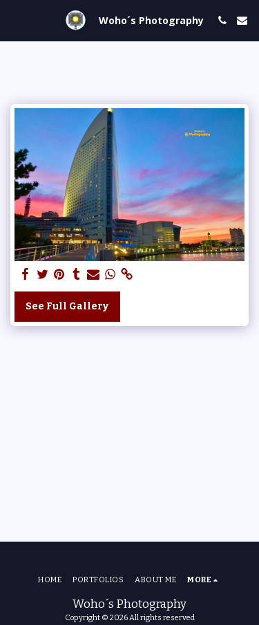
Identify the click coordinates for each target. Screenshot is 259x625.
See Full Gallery (67, 306)
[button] (15, 20)
